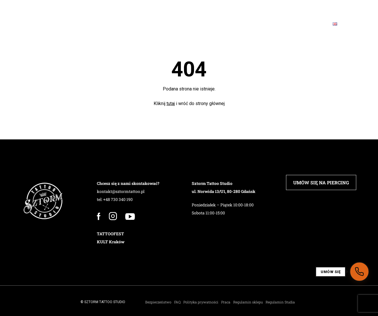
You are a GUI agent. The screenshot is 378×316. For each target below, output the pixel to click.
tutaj (171, 103)
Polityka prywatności (200, 302)
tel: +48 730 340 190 (115, 199)
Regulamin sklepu (248, 302)
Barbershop (148, 24)
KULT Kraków (110, 241)
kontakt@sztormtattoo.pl (120, 191)
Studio (49, 24)
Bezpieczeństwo (158, 302)
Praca (225, 302)
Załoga (79, 24)
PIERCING (110, 24)
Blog (278, 24)
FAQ (255, 24)
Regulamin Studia (280, 302)
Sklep (230, 24)
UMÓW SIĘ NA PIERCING (321, 182)
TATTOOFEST (110, 233)
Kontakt (308, 24)
